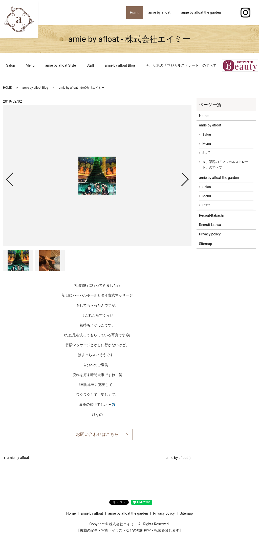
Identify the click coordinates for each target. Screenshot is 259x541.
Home (133, 12)
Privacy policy (210, 234)
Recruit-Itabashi (211, 215)
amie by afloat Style (60, 65)
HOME (7, 87)
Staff (90, 65)
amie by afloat (159, 12)
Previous (5, 177)
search (231, 12)
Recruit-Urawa (210, 225)
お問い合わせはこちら (97, 434)
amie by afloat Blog (120, 65)
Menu (30, 65)
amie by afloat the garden (201, 12)
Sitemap (205, 244)
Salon (10, 65)
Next (189, 177)
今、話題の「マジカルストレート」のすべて (181, 65)
